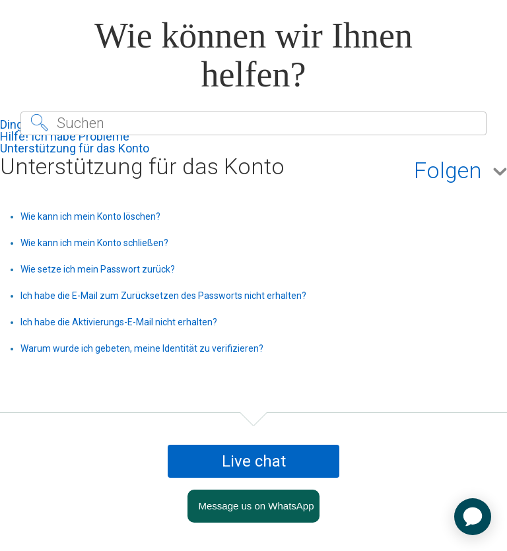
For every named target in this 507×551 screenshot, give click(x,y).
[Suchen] (253, 123)
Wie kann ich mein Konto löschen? (90, 216)
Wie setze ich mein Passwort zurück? (97, 269)
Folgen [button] (448, 170)
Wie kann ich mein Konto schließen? (94, 243)
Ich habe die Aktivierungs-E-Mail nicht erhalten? (118, 322)
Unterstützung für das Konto (74, 148)
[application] (472, 516)
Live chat (254, 461)
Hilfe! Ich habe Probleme (64, 136)
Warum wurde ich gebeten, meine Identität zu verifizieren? (141, 348)
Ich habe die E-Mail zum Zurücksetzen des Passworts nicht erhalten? (163, 295)
